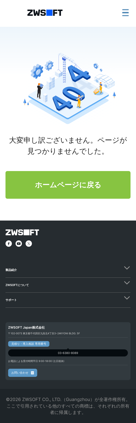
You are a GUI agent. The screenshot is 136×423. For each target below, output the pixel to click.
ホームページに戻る (68, 184)
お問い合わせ (22, 372)
